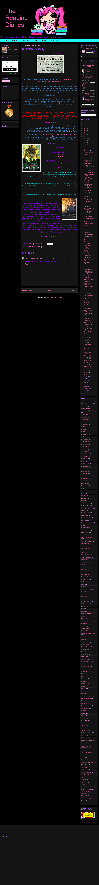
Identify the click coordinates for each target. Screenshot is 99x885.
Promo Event (84, 678)
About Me (15, 40)
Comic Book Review (86, 554)
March (85, 386)
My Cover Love (84, 664)
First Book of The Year (86, 589)
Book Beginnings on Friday (87, 508)
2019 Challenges (85, 446)
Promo (82, 676)
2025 (84, 124)
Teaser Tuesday (87, 163)
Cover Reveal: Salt (88, 324)
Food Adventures (85, 594)
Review (83, 715)
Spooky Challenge (85, 730)
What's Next (84, 795)
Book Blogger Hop (85, 512)
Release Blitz (84, 703)
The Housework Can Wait (51, 134)
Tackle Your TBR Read (86, 752)
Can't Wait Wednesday (86, 541)
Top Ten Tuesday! (88, 158)
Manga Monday (85, 642)
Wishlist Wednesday (88, 234)
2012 (84, 393)
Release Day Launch (86, 705)
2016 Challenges (85, 431)
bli (81, 490)
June (85, 380)
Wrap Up (83, 800)
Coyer (82, 564)
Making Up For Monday (86, 637)
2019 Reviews (84, 449)
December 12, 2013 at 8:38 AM (43, 258)
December (86, 150)
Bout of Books (84, 535)
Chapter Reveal (85, 543)
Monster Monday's (85, 651)
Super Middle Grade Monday (88, 740)
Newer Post (27, 291)
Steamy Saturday (85, 735)
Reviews (44, 40)
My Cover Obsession (86, 666)
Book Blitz (83, 510)
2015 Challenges (85, 426)
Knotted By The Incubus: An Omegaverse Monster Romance (88, 85)
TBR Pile (83, 755)
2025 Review (84, 471)
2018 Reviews (84, 444)
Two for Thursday (85, 787)
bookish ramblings (85, 527)
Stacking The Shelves (86, 732)
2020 (84, 134)
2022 (84, 130)
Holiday (83, 616)
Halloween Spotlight (86, 613)
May (85, 382)
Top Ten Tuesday (85, 777)
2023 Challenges (85, 461)
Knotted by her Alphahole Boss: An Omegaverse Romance (88, 76)
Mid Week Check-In (85, 646)
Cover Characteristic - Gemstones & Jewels (89, 272)
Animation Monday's (86, 481)
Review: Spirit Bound (89, 279)
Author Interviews (56, 40)
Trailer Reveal (84, 779)
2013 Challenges (85, 417)
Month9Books (84, 656)
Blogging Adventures (86, 503)
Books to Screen (85, 532)
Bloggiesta (83, 500)
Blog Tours (83, 498)
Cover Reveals (84, 562)
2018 (84, 138)
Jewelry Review (85, 628)
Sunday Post (84, 737)
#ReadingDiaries (85, 408)
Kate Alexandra (87, 71)
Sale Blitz (83, 723)
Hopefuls (83, 618)
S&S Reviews (84, 720)
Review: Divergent (88, 152)
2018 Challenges (85, 441)
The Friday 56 (84, 769)
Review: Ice (86, 221)
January (86, 390)
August (86, 376)
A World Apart (86, 70)
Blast (82, 488)
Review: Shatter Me (88, 322)
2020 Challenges (85, 451)
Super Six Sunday (85, 744)
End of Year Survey (85, 576)
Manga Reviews (85, 644)
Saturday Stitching (85, 725)
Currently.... (84, 567)
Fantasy (83, 584)
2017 (84, 140)
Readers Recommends (86, 698)
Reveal (83, 710)
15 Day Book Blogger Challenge (88, 410)
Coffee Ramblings (85, 548)
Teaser (82, 757)
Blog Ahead (84, 495)
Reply (27, 264)
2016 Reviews (84, 434)
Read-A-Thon (84, 696)
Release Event (84, 708)
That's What (84, 767)
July (85, 378)
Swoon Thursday (85, 750)
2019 (84, 136)
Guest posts (84, 611)
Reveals (83, 713)
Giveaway (83, 606)
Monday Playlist (85, 649)
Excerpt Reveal (85, 579)
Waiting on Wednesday (86, 789)
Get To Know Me (85, 603)
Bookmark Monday (85, 530)
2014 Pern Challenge (89, 192)
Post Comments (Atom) (54, 298)
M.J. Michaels (87, 94)
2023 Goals (25, 40)
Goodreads (60, 154)
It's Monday (84, 623)
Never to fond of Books (53, 82)
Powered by (10, 73)
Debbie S (28, 258)
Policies (35, 40)
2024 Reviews (84, 466)
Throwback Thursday (34, 247)
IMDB (60, 163)
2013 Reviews (84, 419)
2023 (84, 128)
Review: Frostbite (88, 331)
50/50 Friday (84, 478)
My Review (59, 156)
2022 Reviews (84, 458)
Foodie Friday (84, 596)
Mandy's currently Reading (88, 65)
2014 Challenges (85, 422)
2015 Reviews (84, 429)
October (86, 372)
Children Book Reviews (86, 546)
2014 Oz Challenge (88, 190)
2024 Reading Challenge (89, 48)
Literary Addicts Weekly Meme (88, 633)
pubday (83, 681)
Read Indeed (84, 693)
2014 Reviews (84, 424)
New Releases (84, 669)
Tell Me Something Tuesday (87, 762)
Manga (83, 639)
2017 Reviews (84, 439)
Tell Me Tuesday (85, 764)
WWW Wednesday (85, 803)
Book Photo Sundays (86, 517)
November (86, 370)
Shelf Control (84, 728)
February (86, 388)
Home (6, 40)
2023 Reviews (84, 463)
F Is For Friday (84, 581)
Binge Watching (85, 485)
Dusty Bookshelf (85, 574)
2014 (84, 147)
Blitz (82, 493)
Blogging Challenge (85, 505)
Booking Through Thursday (87, 522)
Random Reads (85, 683)
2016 (84, 142)
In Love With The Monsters (87, 621)
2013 (84, 149)
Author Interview (85, 483)
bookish (83, 525)
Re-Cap (83, 686)
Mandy (11, 47)
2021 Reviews (84, 456)
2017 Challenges (85, 436)
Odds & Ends (84, 671)
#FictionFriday (84, 406)
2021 (84, 132)
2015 (84, 145)
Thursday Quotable (85, 774)
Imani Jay (84, 88)
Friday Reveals (84, 599)
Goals (82, 608)
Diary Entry (86, 239)
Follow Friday (87, 232)
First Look (83, 591)
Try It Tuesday (84, 782)
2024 (84, 126)
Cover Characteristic (89, 304)
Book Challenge (85, 515)
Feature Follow (84, 586)
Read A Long (84, 691)
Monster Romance (85, 654)
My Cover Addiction (85, 661)
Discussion (83, 572)
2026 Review (84, 473)
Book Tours (84, 520)
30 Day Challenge (85, 476)
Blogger (54, 882)
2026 (84, 122)
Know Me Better (85, 630)
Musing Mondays (88, 168)
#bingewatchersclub (86, 401)
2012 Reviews (84, 414)
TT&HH (83, 784)
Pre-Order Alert (84, 673)
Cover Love (84, 559)
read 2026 (83, 688)
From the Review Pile (86, 601)
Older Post (72, 291)
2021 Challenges (85, 453)
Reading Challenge (85, 700)
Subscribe (10, 69)
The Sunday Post (88, 360)
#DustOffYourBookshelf (86, 403)
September (87, 374)
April (85, 384)
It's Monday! (84, 626)
